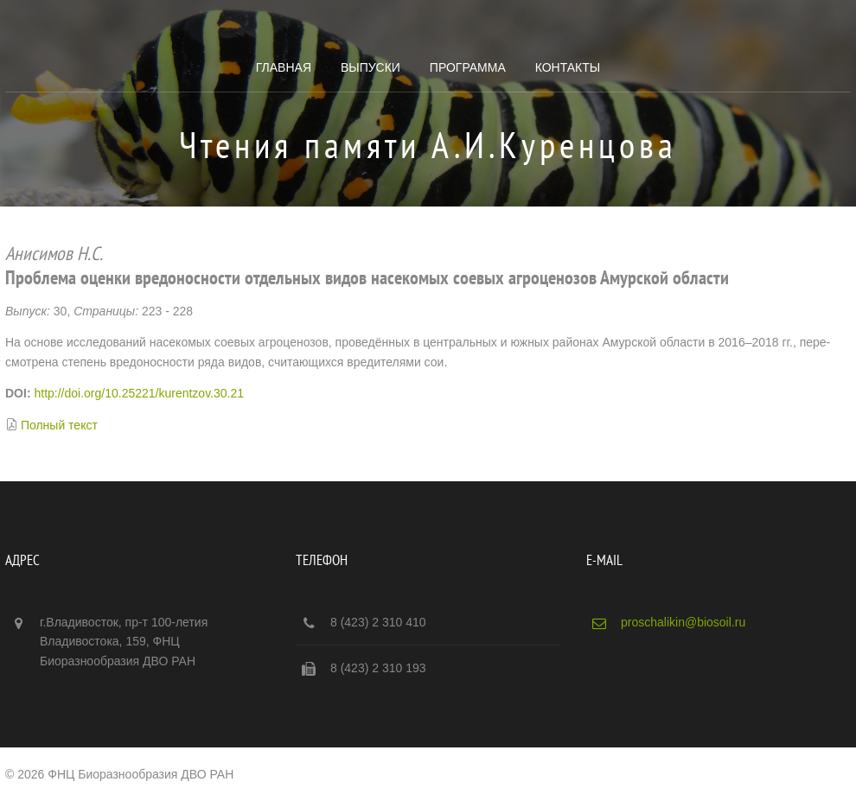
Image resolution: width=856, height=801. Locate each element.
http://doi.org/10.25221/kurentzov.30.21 (139, 393)
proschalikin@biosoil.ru (683, 622)
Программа (468, 67)
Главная (283, 67)
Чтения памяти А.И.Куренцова (428, 144)
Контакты (568, 67)
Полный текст (59, 425)
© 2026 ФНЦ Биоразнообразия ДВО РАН (119, 774)
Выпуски (370, 67)
